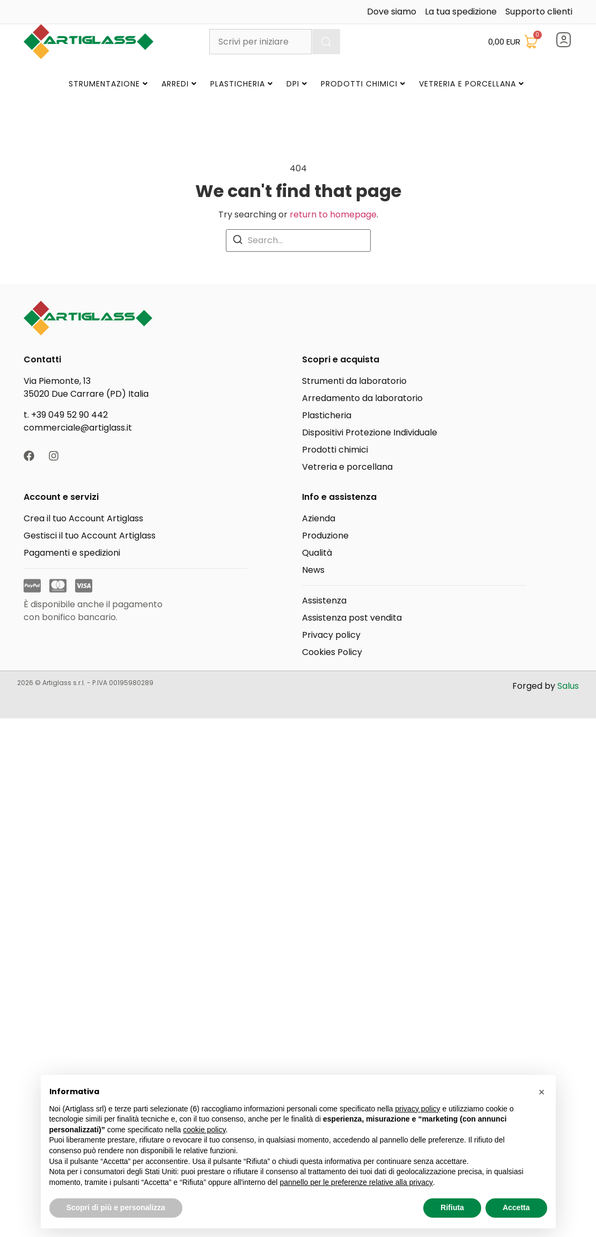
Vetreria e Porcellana (471, 83)
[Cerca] (326, 41)
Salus (568, 686)
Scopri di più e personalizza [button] (116, 1207)
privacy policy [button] (417, 1108)
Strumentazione (108, 83)
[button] (541, 1092)
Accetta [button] (516, 1207)
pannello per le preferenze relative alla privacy (356, 1182)
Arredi (179, 83)
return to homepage (333, 214)
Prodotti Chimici (363, 83)
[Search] (238, 239)
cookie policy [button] (204, 1129)
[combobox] (260, 41)
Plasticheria (241, 83)
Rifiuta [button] (452, 1207)
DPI (296, 83)
